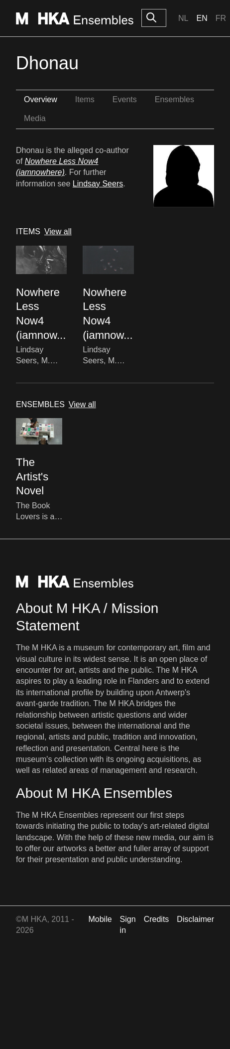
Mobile (100, 919)
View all (58, 231)
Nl (183, 18)
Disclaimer (195, 919)
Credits (156, 919)
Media (35, 118)
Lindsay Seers (98, 183)
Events (125, 99)
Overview (40, 99)
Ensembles (174, 99)
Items (85, 99)
